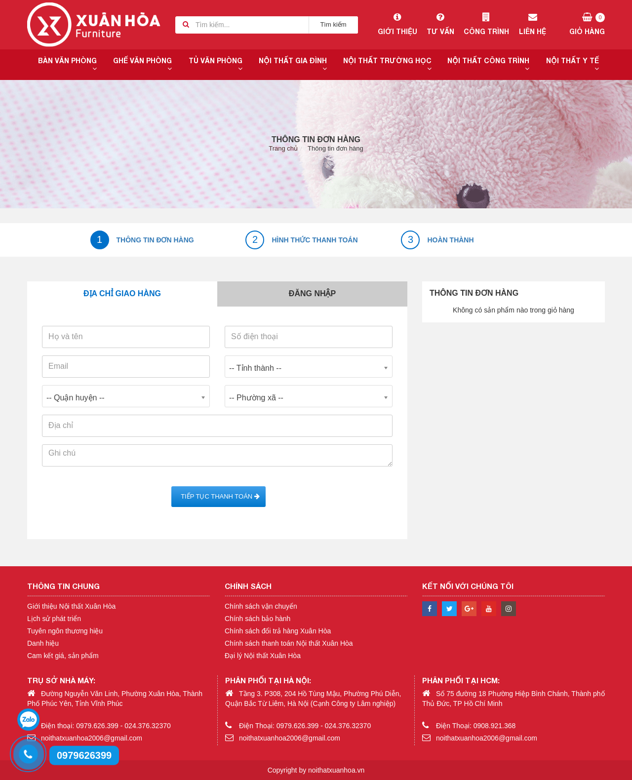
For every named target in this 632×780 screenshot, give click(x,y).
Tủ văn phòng (215, 64)
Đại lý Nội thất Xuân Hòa (263, 656)
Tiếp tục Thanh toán (218, 496)
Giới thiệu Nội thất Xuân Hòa (71, 606)
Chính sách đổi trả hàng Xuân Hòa (278, 631)
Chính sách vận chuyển (261, 606)
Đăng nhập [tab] (312, 293)
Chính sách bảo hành (257, 619)
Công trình (486, 24)
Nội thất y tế (572, 64)
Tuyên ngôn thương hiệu (65, 631)
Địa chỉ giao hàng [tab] (122, 293)
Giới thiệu (397, 24)
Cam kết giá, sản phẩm (63, 656)
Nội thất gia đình (293, 64)
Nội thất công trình (488, 64)
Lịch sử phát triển (54, 619)
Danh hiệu (43, 643)
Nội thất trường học (387, 64)
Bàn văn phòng (67, 64)
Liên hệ (533, 24)
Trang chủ (283, 148)
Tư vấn (440, 24)
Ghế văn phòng (142, 64)
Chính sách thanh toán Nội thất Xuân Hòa (289, 643)
